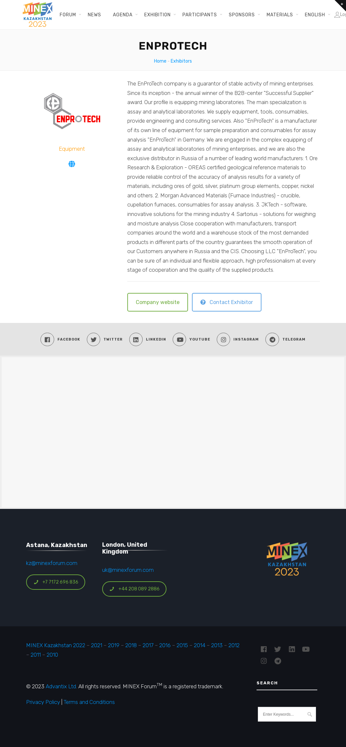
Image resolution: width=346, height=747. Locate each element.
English (315, 14)
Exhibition (157, 14)
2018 (131, 645)
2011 (36, 654)
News (94, 14)
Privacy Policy (43, 702)
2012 (234, 645)
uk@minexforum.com (128, 570)
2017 (148, 645)
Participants (199, 14)
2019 (113, 645)
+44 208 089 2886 (134, 589)
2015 (182, 645)
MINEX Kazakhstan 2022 (55, 645)
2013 (217, 645)
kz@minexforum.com (51, 563)
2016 (165, 645)
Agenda (123, 14)
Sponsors (242, 14)
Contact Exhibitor (226, 302)
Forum (68, 14)
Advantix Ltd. (61, 686)
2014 (199, 645)
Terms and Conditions (89, 702)
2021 (96, 645)
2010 (52, 654)
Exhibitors (181, 61)
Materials (280, 14)
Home (160, 61)
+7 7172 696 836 (55, 582)
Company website (158, 302)
